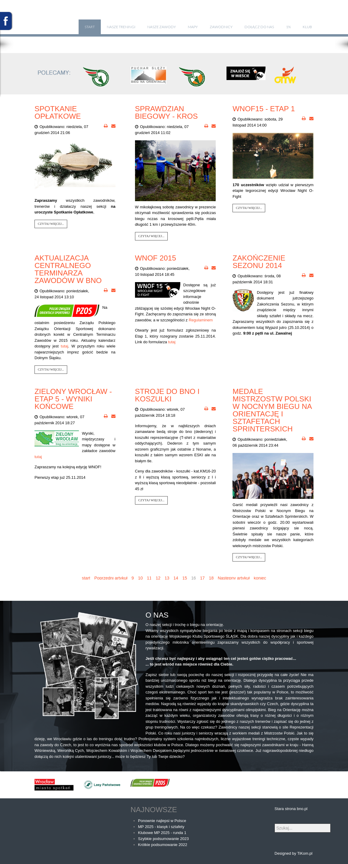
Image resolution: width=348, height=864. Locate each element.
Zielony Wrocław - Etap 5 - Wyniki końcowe (73, 398)
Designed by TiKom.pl (293, 853)
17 (202, 577)
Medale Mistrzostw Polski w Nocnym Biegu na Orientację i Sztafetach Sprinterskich (271, 410)
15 (184, 577)
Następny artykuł (234, 577)
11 (149, 577)
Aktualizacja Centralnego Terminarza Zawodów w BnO (68, 269)
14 (175, 577)
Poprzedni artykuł (110, 577)
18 (211, 577)
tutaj (64, 346)
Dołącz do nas (259, 27)
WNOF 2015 (155, 258)
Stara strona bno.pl (291, 808)
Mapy (193, 27)
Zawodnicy (221, 27)
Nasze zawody (161, 27)
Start (90, 27)
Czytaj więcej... (51, 223)
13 (167, 577)
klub (307, 27)
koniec (260, 577)
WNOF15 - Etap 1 (263, 109)
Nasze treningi (121, 27)
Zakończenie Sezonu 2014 (258, 262)
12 (158, 577)
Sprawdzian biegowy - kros (166, 112)
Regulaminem (201, 320)
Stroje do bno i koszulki (167, 395)
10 (140, 577)
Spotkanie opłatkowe (57, 112)
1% (288, 27)
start (86, 577)
